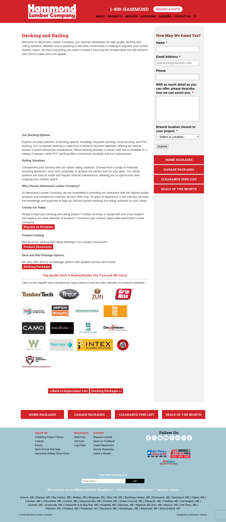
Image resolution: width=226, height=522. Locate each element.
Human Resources (103, 449)
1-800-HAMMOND (129, 9)
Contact (98, 433)
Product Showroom (38, 247)
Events (39, 445)
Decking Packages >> (106, 391)
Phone (161, 70)
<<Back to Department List (69, 391)
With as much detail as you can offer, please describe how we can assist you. (176, 88)
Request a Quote (168, 9)
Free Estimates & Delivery (135, 490)
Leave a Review (102, 453)
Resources (81, 433)
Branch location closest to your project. (175, 129)
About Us (41, 433)
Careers (39, 441)
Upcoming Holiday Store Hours (52, 453)
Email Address (168, 56)
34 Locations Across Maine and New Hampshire (80, 490)
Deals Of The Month (179, 189)
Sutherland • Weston (198, 515)
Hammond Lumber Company (52, 11)
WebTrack (80, 437)
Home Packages (179, 160)
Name (161, 42)
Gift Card (79, 441)
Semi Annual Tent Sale (47, 449)
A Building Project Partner (49, 437)
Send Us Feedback (104, 441)
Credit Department (103, 445)
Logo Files (80, 445)
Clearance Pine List (179, 179)
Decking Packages (37, 266)
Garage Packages (179, 169)
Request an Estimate (38, 227)
